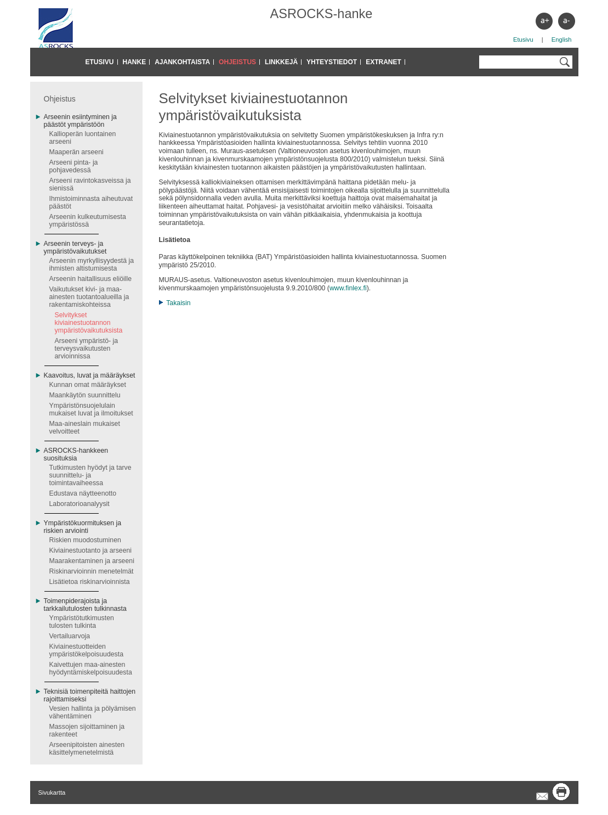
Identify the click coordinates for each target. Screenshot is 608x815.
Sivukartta (52, 792)
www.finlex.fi (348, 288)
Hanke (134, 62)
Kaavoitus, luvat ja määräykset (89, 375)
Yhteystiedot (331, 62)
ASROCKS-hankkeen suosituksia (76, 454)
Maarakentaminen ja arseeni (91, 561)
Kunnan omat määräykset (87, 385)
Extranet (383, 62)
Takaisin (178, 303)
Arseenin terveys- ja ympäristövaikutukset (75, 247)
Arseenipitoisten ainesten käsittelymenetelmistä (87, 748)
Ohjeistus (237, 62)
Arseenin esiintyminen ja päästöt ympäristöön (80, 120)
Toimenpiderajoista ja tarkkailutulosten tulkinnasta (85, 604)
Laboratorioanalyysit (79, 504)
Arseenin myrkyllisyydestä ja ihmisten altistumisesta (91, 264)
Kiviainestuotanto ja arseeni (90, 550)
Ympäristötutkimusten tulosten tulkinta (81, 621)
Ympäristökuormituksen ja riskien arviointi (83, 527)
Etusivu (523, 39)
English (562, 39)
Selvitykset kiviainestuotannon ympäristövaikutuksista (89, 322)
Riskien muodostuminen (85, 540)
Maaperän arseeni (76, 152)
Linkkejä (281, 62)
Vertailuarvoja (69, 636)
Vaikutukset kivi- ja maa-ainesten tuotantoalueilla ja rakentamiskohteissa (89, 296)
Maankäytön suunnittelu (85, 395)
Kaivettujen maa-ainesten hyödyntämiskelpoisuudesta (90, 668)
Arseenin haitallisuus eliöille (90, 279)
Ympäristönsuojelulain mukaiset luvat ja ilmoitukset (91, 409)
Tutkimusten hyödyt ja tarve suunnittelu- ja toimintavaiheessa (90, 475)
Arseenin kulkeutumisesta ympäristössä (87, 220)
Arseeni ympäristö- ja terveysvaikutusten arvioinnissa (86, 348)
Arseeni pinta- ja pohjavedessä (73, 166)
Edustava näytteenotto (83, 493)
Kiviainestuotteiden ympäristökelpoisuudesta (86, 650)
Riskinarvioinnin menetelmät (91, 571)
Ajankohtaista (182, 62)
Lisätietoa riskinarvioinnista (89, 582)
